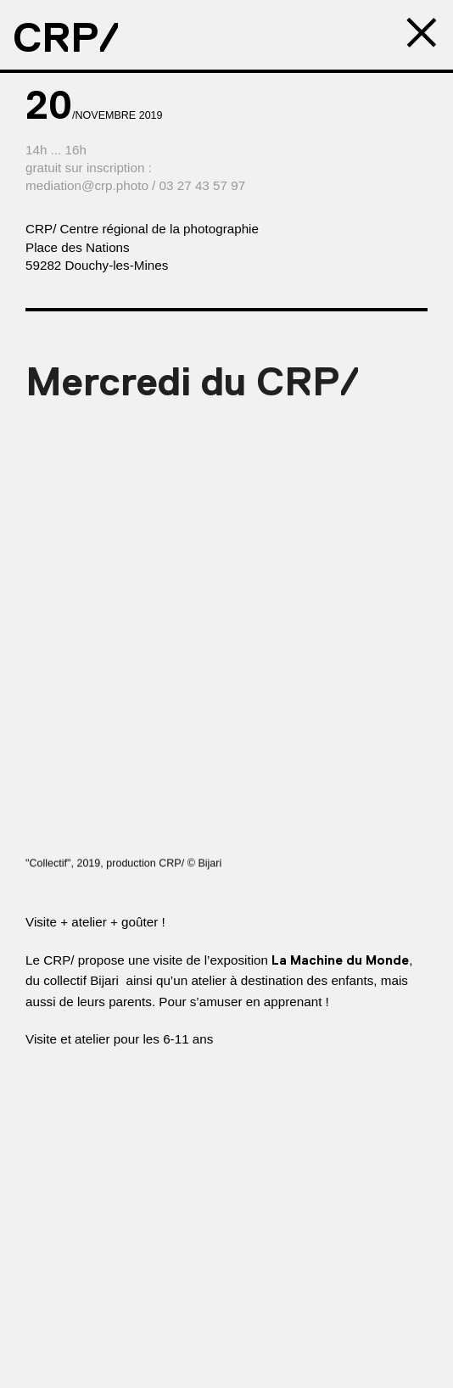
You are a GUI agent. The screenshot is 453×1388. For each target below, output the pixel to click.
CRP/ (66, 37)
